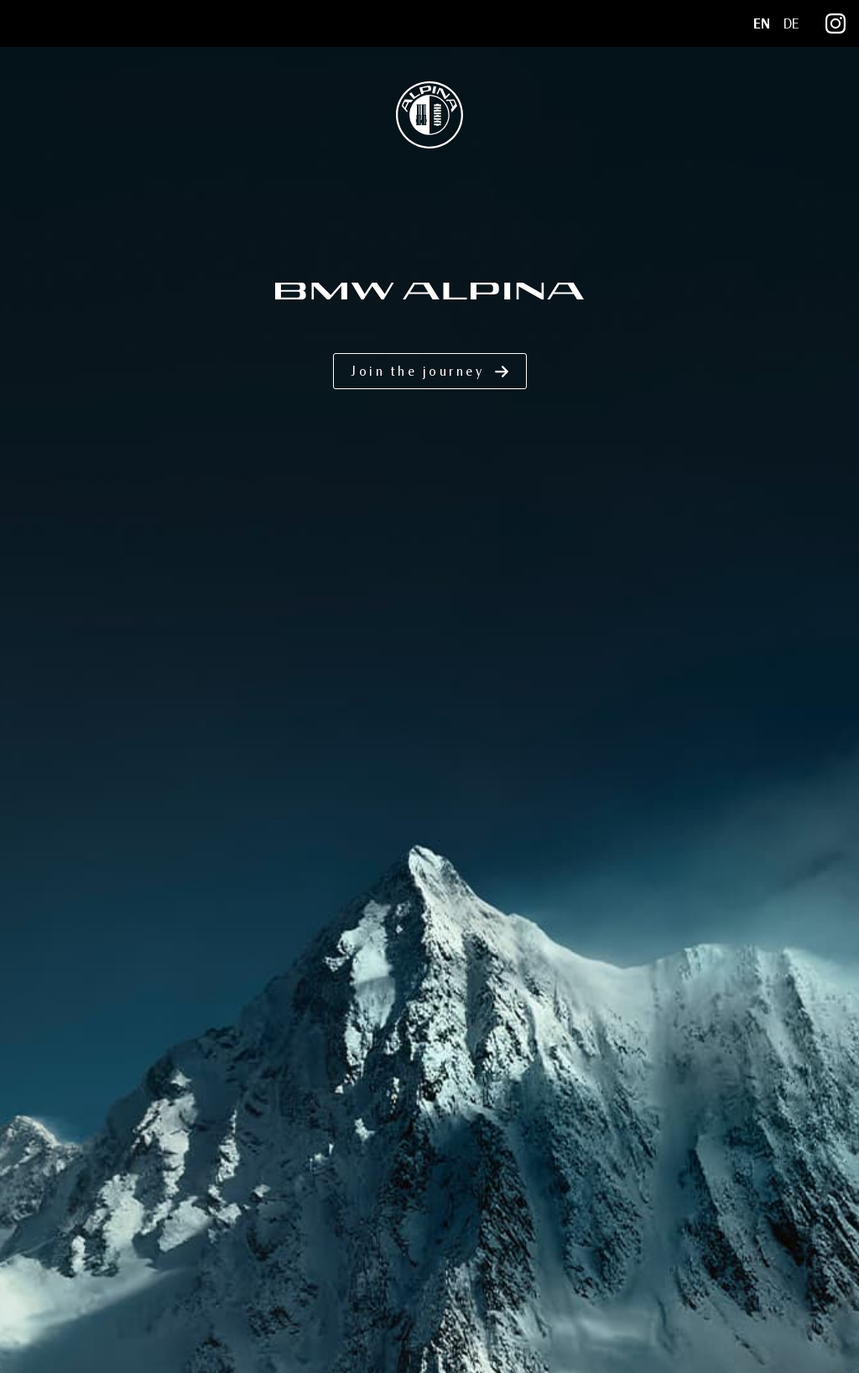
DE (791, 24)
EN (761, 24)
